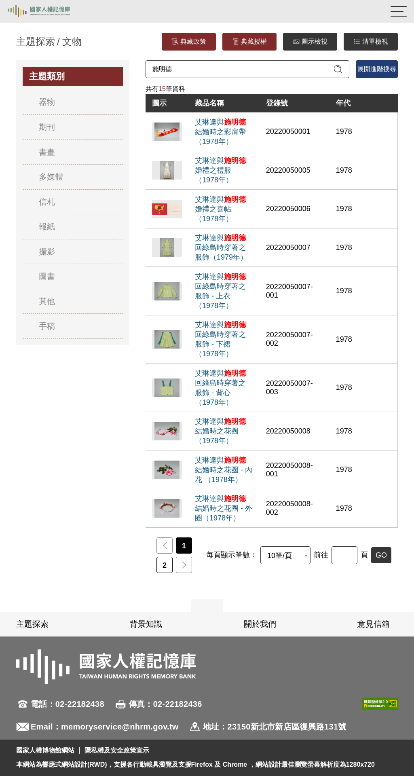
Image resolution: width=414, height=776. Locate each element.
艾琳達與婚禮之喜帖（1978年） (220, 209)
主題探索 (32, 624)
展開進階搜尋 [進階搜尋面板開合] (376, 69)
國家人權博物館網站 (45, 750)
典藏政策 (188, 42)
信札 (47, 201)
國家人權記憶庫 (47, 11)
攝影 (47, 251)
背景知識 (146, 624)
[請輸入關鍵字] (247, 69)
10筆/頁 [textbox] (279, 556)
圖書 (47, 276)
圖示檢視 (310, 42)
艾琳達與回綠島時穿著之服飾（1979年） (221, 247)
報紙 (47, 226)
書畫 (47, 152)
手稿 (47, 325)
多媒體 (51, 176)
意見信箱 (373, 624)
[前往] (344, 555)
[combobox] (285, 555)
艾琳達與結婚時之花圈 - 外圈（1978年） (223, 508)
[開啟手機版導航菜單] (399, 11)
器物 (47, 101)
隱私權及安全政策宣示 (116, 750)
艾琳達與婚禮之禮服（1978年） (220, 170)
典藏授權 (249, 42)
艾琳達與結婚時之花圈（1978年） (220, 431)
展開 (207, 605)
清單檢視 (370, 42)
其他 (47, 301)
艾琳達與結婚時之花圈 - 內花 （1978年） (223, 470)
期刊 (47, 127)
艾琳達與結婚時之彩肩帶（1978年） (220, 132)
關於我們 (260, 624)
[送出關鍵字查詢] (338, 69)
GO (381, 555)
